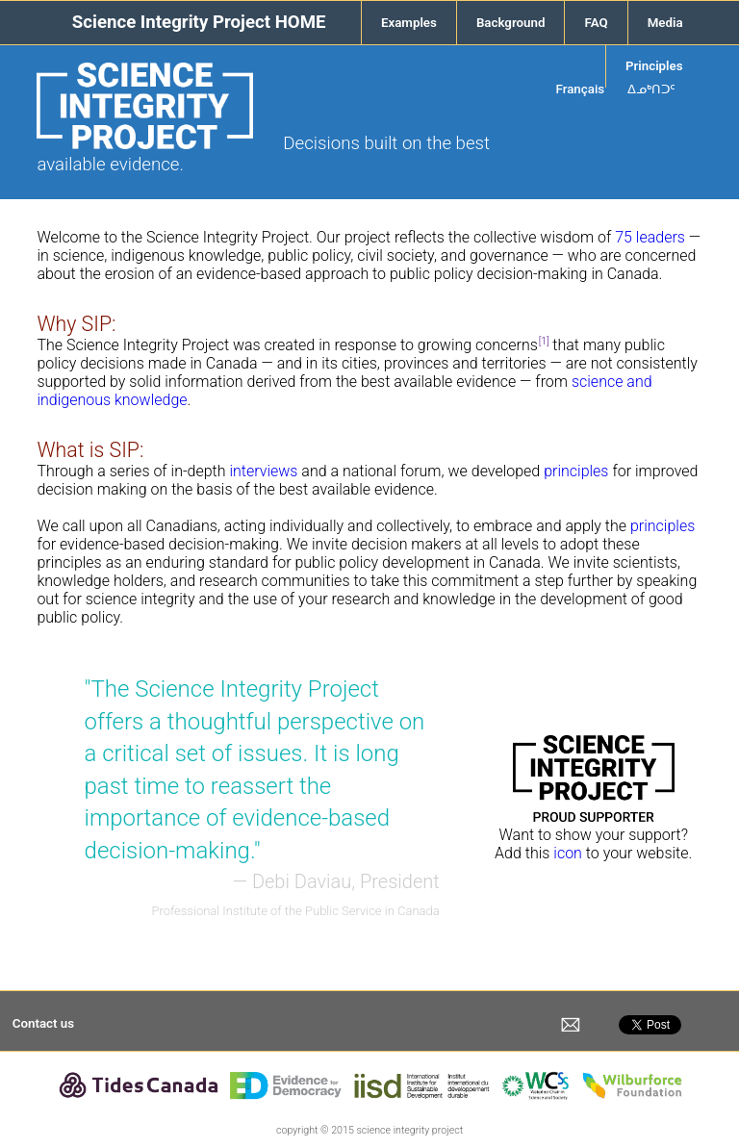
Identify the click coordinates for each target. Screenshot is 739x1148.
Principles (654, 66)
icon (567, 853)
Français (580, 89)
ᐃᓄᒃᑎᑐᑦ (651, 89)
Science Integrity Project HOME (199, 22)
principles (576, 471)
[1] (544, 341)
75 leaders (650, 237)
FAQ (595, 22)
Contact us (43, 1023)
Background (511, 22)
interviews (263, 471)
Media (665, 22)
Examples (409, 22)
